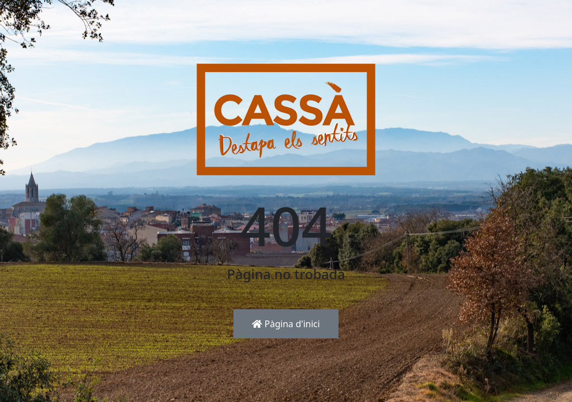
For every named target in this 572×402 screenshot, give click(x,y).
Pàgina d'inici (286, 324)
